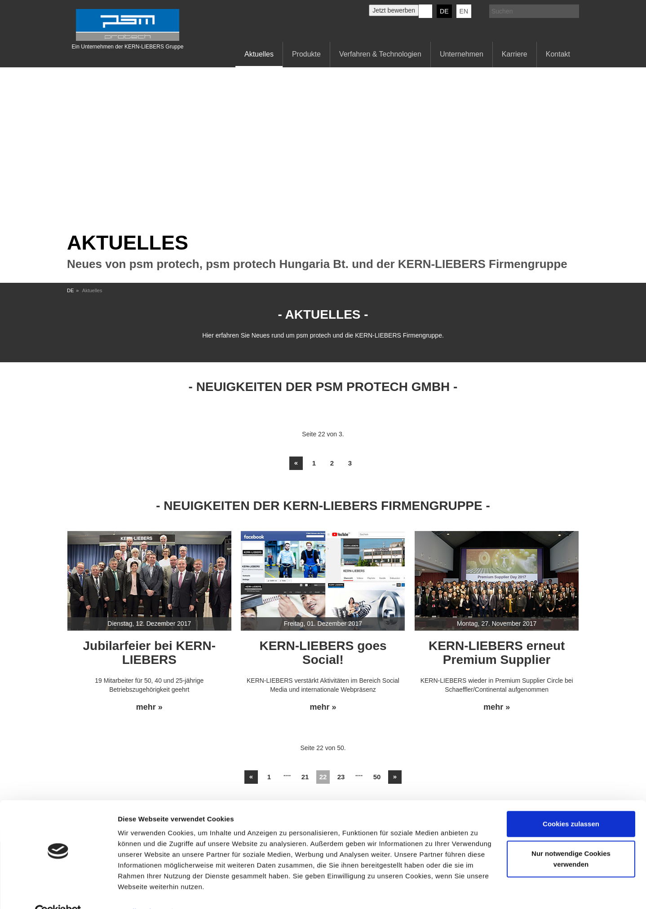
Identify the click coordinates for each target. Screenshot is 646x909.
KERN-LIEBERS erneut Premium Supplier (497, 653)
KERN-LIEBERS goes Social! (322, 653)
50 (377, 777)
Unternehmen (461, 54)
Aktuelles (259, 54)
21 (305, 777)
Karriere (514, 54)
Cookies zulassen (571, 804)
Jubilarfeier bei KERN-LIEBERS (149, 653)
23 (341, 777)
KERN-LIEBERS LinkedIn (425, 11)
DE (444, 11)
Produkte (306, 54)
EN (464, 11)
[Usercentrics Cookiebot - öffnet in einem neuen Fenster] (58, 891)
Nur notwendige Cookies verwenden (571, 838)
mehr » (149, 707)
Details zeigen (140, 891)
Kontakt (558, 54)
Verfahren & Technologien (380, 54)
